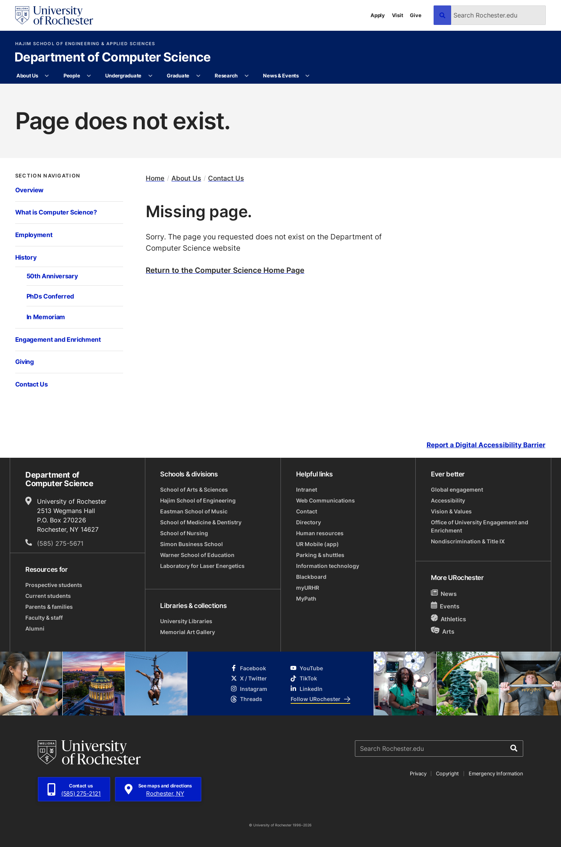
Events (445, 605)
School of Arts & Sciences (194, 489)
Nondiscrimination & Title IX (468, 541)
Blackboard (311, 576)
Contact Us (31, 384)
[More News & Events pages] (307, 76)
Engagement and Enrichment (58, 339)
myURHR (307, 587)
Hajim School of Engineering (198, 500)
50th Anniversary (52, 276)
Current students (48, 595)
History (26, 257)
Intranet (306, 489)
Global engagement (457, 489)
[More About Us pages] (47, 76)
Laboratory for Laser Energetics (202, 565)
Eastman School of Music (194, 511)
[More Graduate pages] (198, 76)
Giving (24, 361)
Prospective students (53, 585)
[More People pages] (89, 76)
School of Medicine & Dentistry (201, 522)
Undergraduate (123, 75)
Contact (306, 511)
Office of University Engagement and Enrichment (479, 526)
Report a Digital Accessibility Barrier (486, 445)
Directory (308, 522)
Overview (29, 190)
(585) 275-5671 (60, 543)
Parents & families (49, 606)
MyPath (306, 598)
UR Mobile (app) (317, 544)
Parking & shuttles (320, 555)
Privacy (418, 773)
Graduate (178, 75)
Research (226, 75)
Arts (443, 631)
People (72, 75)
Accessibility (448, 500)
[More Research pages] (246, 76)
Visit (397, 15)
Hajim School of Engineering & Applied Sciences (85, 44)
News (444, 593)
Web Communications (325, 500)
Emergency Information (496, 773)
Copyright (447, 773)
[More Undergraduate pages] (150, 76)
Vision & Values (451, 511)
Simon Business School (191, 544)
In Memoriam (45, 317)
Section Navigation (48, 175)
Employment (34, 234)
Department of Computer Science (112, 57)
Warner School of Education (197, 555)
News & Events (281, 75)
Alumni (34, 628)
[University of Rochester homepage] (54, 15)
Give (415, 15)
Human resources (320, 533)
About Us (27, 75)
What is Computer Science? (56, 212)
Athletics (448, 618)
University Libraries (186, 621)
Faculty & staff (44, 617)
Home (155, 178)
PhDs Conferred (50, 296)
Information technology (327, 565)
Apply (377, 15)
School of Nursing (184, 533)
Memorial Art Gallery (187, 632)
